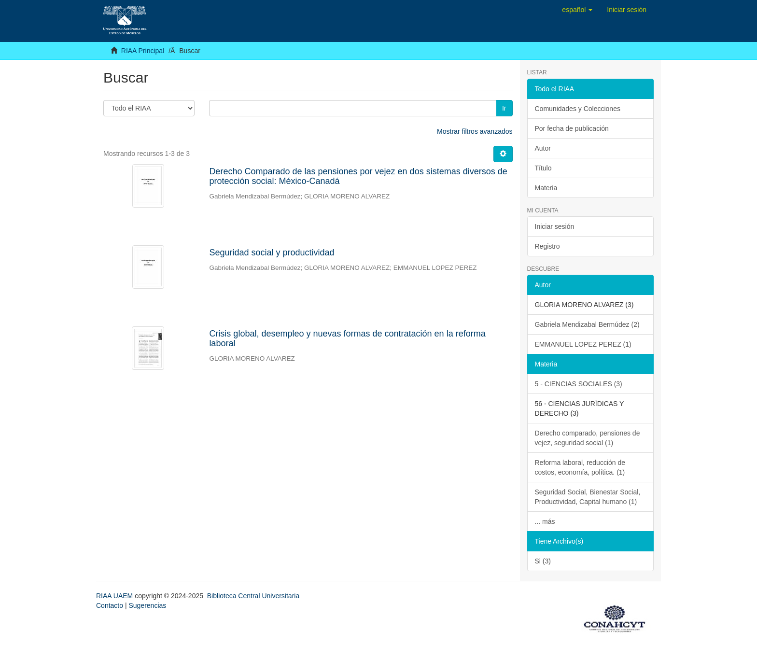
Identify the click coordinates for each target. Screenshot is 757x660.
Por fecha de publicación (572, 128)
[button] (577, 9)
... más (545, 521)
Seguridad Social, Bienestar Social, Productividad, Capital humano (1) (588, 497)
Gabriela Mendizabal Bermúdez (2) (587, 324)
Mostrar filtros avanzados (474, 131)
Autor (543, 148)
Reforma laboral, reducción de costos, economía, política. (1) (580, 467)
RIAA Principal (142, 51)
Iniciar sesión (555, 226)
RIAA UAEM (115, 596)
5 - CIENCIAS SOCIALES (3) (578, 384)
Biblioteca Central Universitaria (253, 596)
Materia (546, 188)
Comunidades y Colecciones (577, 108)
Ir (504, 108)
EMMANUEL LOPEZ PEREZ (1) (583, 344)
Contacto (109, 605)
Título (543, 168)
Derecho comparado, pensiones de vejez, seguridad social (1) (587, 438)
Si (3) (543, 561)
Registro (547, 246)
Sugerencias (147, 605)
